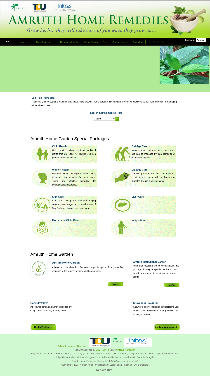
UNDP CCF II (102, 350)
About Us (23, 42)
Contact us (137, 42)
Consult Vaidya (43, 42)
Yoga (104, 42)
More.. (116, 284)
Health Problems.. (43, 327)
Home (8, 41)
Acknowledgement (66, 346)
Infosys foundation (126, 350)
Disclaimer (82, 346)
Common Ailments (69, 42)
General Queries (120, 42)
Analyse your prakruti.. (167, 327)
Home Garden (91, 42)
